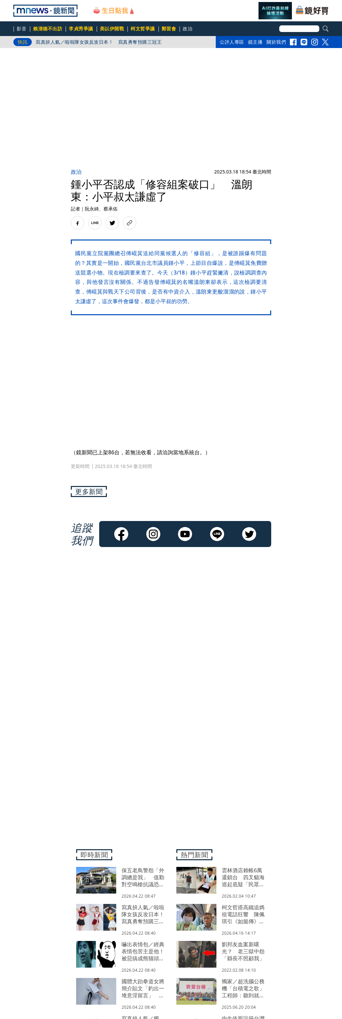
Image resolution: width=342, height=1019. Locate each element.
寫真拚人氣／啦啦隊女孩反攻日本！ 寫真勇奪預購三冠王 (99, 42)
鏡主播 (255, 42)
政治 (187, 28)
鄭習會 (169, 28)
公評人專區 (232, 42)
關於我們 (276, 42)
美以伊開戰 (112, 28)
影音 (21, 28)
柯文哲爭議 (143, 28)
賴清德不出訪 (47, 28)
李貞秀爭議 (81, 28)
